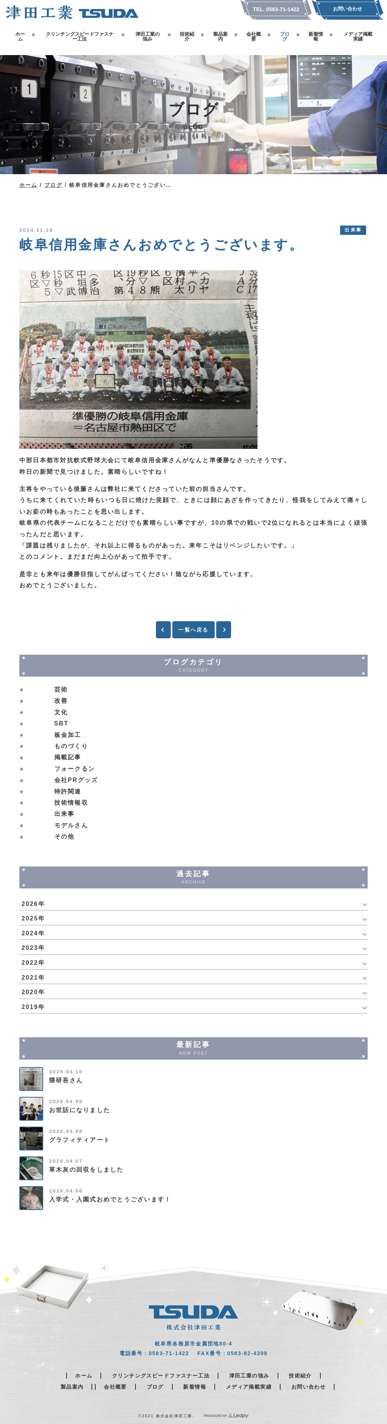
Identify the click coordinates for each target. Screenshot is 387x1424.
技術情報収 (71, 802)
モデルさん (71, 825)
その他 (64, 836)
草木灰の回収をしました (86, 1169)
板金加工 (67, 735)
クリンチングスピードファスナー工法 (161, 1376)
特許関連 (67, 791)
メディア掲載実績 (249, 1387)
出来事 (353, 230)
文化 (61, 712)
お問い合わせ (308, 1387)
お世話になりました (79, 1110)
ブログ (53, 185)
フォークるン (74, 769)
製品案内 (72, 1387)
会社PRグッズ (76, 780)
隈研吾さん (66, 1080)
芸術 (61, 689)
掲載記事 (67, 757)
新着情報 (194, 1387)
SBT (61, 723)
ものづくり (71, 746)
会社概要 (115, 1387)
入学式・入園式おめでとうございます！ (110, 1199)
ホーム (28, 185)
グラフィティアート (79, 1140)
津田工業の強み (249, 1376)
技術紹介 (300, 1376)
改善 (61, 700)
